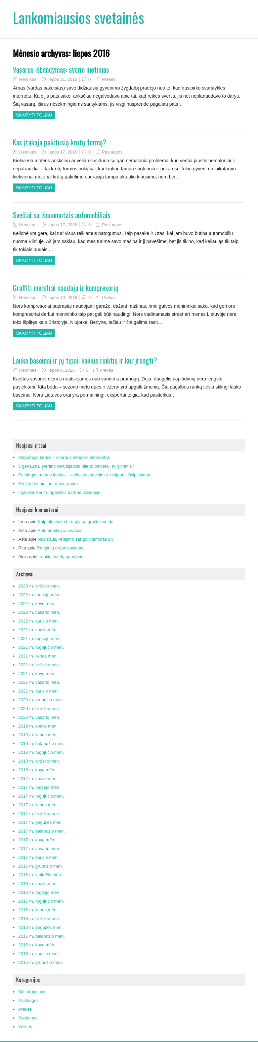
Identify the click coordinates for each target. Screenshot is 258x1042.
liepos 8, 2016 (61, 370)
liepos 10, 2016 (62, 297)
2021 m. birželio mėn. (39, 664)
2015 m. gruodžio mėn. (40, 962)
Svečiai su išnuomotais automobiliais (62, 214)
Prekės (109, 79)
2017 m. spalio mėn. (37, 778)
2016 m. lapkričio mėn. (40, 874)
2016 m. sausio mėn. (38, 953)
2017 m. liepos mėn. (37, 804)
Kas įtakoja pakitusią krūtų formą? (59, 142)
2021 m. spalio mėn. (37, 629)
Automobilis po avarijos (60, 530)
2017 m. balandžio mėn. (41, 831)
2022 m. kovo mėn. (36, 603)
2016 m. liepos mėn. (37, 909)
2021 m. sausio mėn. (38, 691)
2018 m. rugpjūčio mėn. (41, 752)
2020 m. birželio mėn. (39, 708)
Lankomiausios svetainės (78, 17)
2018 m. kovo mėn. (36, 769)
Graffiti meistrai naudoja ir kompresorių (66, 287)
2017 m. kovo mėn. (36, 839)
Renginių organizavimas (60, 547)
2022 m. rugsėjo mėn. (39, 594)
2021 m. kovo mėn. (36, 673)
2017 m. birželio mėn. (39, 813)
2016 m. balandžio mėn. (41, 936)
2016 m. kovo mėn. (36, 944)
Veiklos (25, 1026)
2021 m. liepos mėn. (37, 656)
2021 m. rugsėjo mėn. (39, 638)
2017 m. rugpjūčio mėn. (41, 796)
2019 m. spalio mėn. (37, 726)
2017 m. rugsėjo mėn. (39, 787)
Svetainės (27, 1017)
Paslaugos (112, 152)
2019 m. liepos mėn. (37, 734)
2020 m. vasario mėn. (39, 717)
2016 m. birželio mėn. (39, 918)
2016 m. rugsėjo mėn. (39, 892)
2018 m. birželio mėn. (39, 761)
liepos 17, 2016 (62, 152)
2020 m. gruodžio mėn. (40, 699)
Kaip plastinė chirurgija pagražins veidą (75, 521)
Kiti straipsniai (31, 991)
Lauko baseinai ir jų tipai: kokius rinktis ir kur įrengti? (85, 360)
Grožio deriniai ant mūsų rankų (48, 483)
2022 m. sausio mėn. (38, 621)
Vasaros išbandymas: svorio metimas (61, 69)
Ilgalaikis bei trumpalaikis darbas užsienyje (59, 492)
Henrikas (27, 79)
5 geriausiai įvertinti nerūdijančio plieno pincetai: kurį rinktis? (76, 466)
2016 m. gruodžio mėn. (40, 866)
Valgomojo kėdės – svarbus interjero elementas (64, 457)
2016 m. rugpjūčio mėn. (41, 901)
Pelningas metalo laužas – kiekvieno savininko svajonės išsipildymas (84, 474)
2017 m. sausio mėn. (38, 857)
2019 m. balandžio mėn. (41, 743)
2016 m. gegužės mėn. (40, 927)
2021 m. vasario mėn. (39, 682)
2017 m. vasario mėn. (39, 848)
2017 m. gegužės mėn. (40, 822)
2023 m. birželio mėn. (39, 586)
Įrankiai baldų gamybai (60, 556)
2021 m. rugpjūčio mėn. (41, 647)
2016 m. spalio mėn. (37, 883)
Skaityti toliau (34, 114)
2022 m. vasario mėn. (39, 612)
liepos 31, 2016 (62, 79)
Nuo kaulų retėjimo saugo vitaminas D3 (76, 539)
